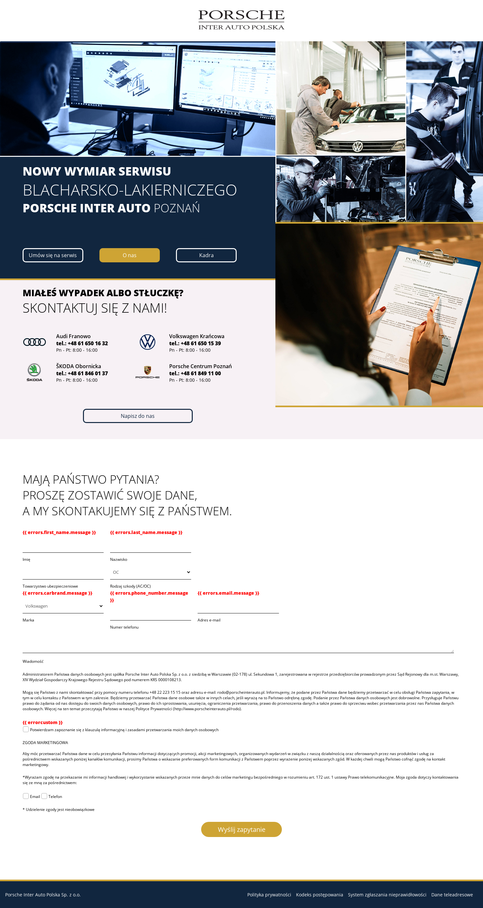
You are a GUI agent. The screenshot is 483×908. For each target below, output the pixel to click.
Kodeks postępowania (319, 895)
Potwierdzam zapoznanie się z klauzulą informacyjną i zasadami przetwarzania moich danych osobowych (121, 729)
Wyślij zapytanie (241, 829)
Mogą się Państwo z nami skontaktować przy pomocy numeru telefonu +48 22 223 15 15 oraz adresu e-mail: (120, 692)
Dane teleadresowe (452, 895)
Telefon (52, 796)
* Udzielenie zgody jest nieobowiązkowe (59, 809)
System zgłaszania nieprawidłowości (387, 895)
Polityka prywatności (269, 895)
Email (32, 796)
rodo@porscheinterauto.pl (240, 692)
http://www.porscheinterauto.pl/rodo (207, 708)
